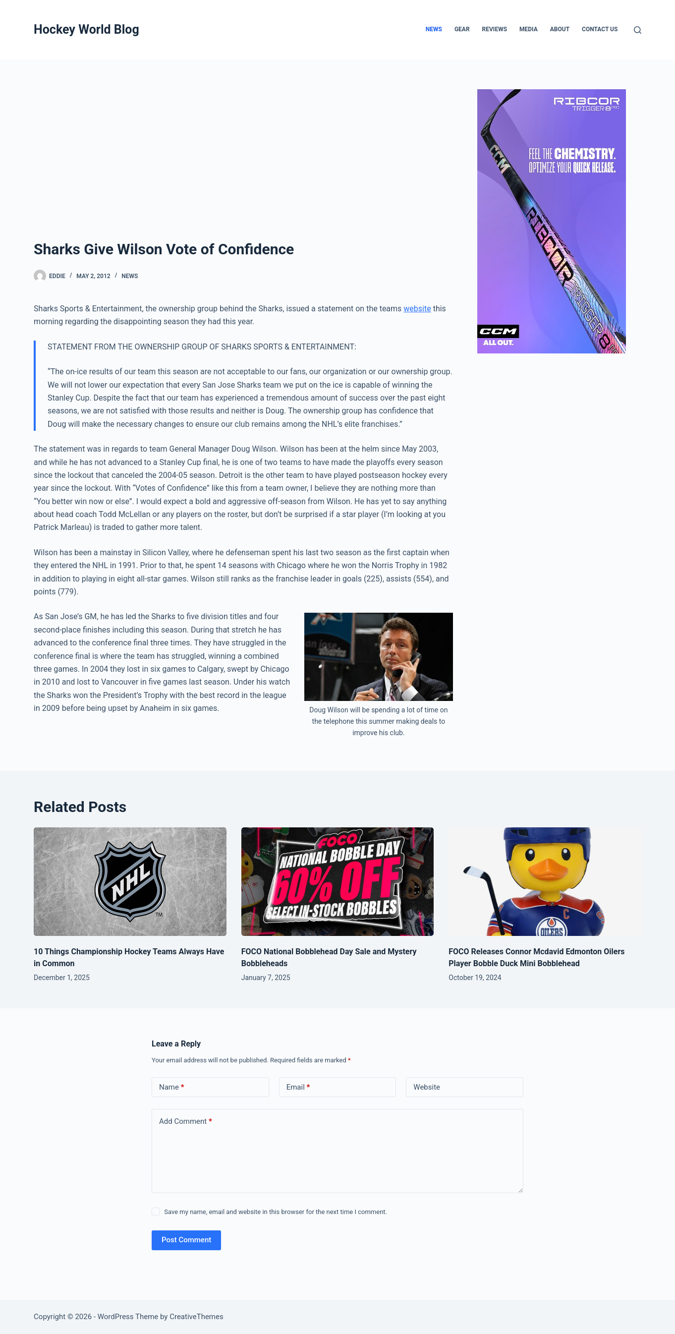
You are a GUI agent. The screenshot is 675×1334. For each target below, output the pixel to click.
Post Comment (186, 1239)
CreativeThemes (196, 1316)
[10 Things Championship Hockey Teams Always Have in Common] (130, 881)
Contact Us (600, 29)
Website (426, 1087)
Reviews (494, 29)
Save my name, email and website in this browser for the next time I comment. (275, 1212)
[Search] (637, 30)
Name (171, 1087)
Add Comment (185, 1121)
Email (298, 1087)
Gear (462, 29)
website (417, 308)
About (559, 29)
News (434, 29)
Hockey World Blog (86, 29)
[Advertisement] (243, 163)
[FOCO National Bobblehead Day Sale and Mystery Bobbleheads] (337, 881)
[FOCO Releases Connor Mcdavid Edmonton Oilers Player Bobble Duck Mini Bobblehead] (545, 881)
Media (528, 29)
